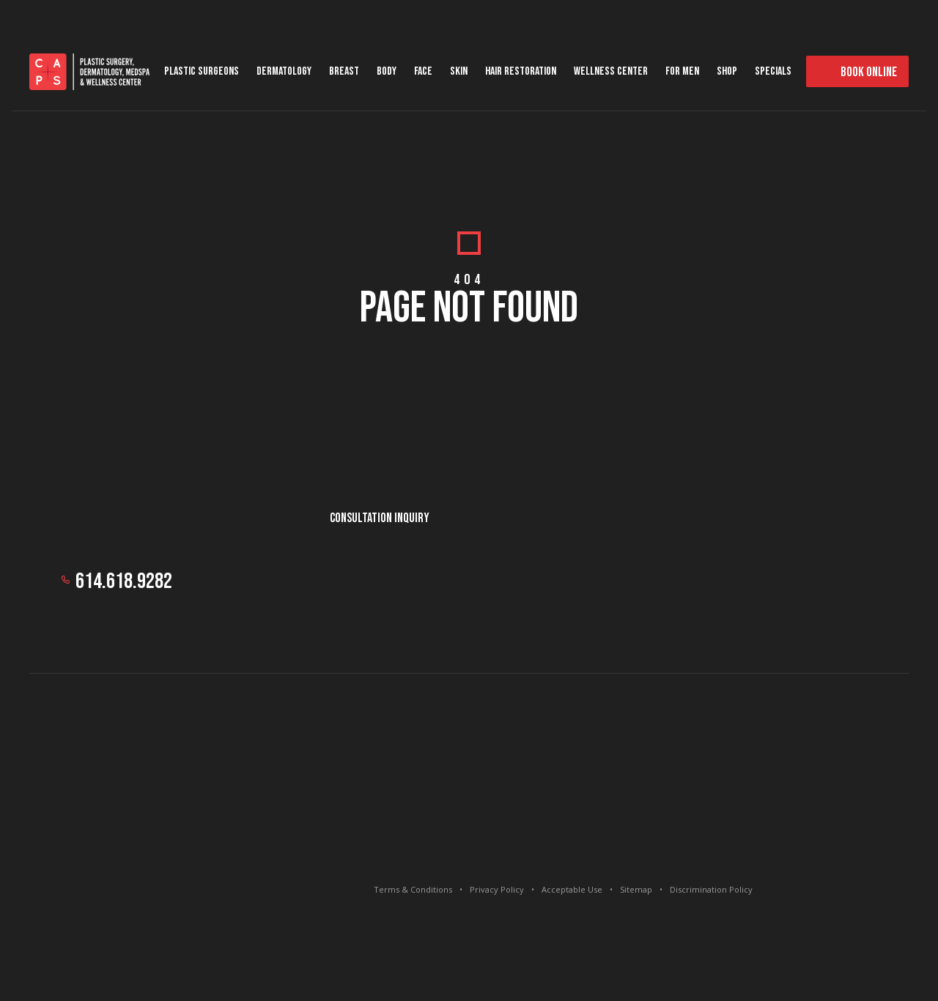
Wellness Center (611, 71)
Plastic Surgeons (201, 71)
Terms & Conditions (413, 889)
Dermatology (283, 71)
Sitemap (636, 889)
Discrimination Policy (711, 889)
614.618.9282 (123, 581)
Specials (773, 71)
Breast (344, 71)
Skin (459, 71)
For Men (682, 71)
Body (386, 71)
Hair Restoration (520, 71)
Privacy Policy (497, 889)
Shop (727, 71)
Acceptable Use (572, 889)
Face (423, 71)
